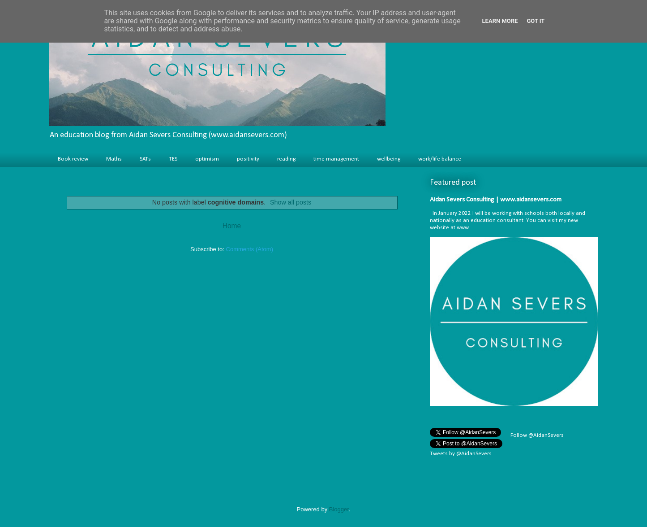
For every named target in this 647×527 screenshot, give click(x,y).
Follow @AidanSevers (536, 435)
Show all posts (290, 202)
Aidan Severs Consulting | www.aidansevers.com (495, 199)
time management (336, 159)
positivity (248, 159)
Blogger (339, 509)
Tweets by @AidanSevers (461, 454)
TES (173, 159)
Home (232, 226)
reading (286, 159)
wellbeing (388, 159)
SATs (145, 159)
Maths (114, 159)
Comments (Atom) (249, 249)
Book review (73, 159)
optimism (207, 159)
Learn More (500, 20)
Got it (535, 20)
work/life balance (439, 159)
